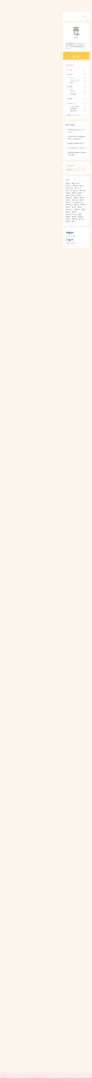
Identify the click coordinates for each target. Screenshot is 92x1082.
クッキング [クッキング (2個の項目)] (70, 190)
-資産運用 (78, 109)
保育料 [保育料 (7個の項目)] (69, 192)
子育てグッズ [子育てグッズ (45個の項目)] (70, 202)
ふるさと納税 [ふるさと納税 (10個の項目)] (70, 188)
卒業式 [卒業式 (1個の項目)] (69, 200)
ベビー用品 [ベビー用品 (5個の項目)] (83, 190)
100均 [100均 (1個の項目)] (69, 183)
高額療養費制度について (16, 620)
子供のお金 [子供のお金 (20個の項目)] (75, 200)
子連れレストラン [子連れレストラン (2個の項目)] (79, 202)
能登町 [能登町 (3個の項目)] (69, 216)
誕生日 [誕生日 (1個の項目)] (69, 219)
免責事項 (20, 1079)
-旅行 (78, 82)
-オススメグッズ (78, 80)
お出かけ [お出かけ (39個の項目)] (69, 185)
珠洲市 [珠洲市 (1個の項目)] (84, 209)
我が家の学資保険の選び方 (76, 143)
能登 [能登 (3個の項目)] (80, 214)
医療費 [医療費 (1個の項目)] (76, 197)
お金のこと (65, 7)
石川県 (55, 7)
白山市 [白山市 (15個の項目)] (69, 211)
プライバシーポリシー (9, 1079)
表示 (34, 152)
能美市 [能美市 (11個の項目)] (74, 216)
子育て (47, 7)
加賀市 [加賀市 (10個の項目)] (74, 195)
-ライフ (78, 78)
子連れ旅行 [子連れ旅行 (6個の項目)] (70, 204)
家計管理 (20, 758)
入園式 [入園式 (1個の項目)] (74, 192)
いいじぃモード (46, 1)
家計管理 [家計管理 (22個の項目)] (84, 204)
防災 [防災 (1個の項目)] (74, 221)
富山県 (77, 98)
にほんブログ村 (13, 943)
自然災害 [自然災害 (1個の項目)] (81, 216)
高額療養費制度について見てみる (16, 408)
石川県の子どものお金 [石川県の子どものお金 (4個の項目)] (72, 214)
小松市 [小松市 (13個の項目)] (69, 207)
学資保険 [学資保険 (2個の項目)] (77, 204)
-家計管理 (8, 15)
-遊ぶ (78, 90)
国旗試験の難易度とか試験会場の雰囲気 (77, 154)
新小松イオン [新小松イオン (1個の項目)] (70, 209)
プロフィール (35, 7)
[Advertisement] (31, 86)
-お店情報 (78, 94)
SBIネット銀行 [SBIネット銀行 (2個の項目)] (76, 183)
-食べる (78, 92)
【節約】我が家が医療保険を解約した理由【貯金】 (77, 138)
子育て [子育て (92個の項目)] (82, 200)
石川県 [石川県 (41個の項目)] (74, 211)
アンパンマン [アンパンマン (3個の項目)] (78, 188)
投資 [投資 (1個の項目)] (80, 207)
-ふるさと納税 (78, 106)
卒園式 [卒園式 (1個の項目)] (82, 197)
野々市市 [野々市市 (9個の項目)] (82, 219)
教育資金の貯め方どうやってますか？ (77, 131)
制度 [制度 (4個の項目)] (68, 195)
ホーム (25, 7)
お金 (14, 758)
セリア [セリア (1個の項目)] (76, 190)
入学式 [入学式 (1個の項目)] (80, 192)
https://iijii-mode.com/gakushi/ (16, 141)
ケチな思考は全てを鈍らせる (77, 148)
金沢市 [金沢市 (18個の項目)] (69, 221)
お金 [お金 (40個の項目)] (82, 185)
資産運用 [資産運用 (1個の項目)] (75, 219)
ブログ (77, 70)
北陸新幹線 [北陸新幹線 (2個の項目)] (70, 197)
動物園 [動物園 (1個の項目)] (79, 195)
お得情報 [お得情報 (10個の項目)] (76, 185)
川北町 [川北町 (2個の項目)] (74, 207)
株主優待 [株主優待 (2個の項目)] (78, 209)
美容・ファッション (77, 115)
